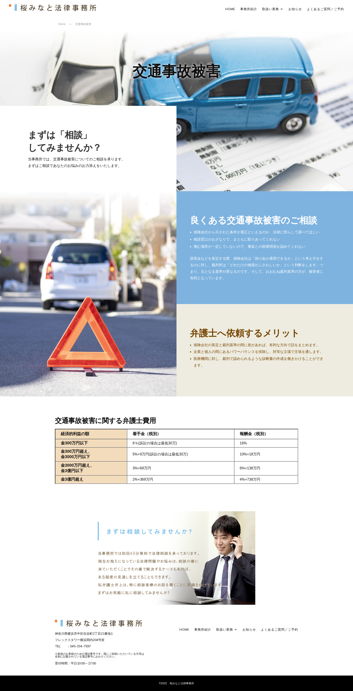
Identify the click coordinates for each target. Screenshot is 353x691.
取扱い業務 (270, 9)
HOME (230, 9)
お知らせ (295, 9)
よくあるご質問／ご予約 (325, 9)
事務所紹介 (248, 9)
